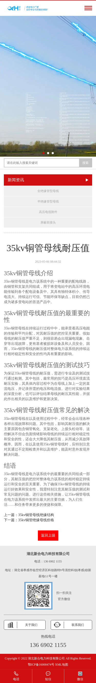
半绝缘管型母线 (48, 201)
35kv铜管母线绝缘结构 (36, 515)
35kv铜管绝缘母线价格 (36, 520)
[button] (43, 153)
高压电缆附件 (48, 212)
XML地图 (61, 664)
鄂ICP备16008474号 (41, 664)
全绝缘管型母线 (48, 191)
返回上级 (48, 535)
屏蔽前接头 (48, 222)
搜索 (85, 163)
